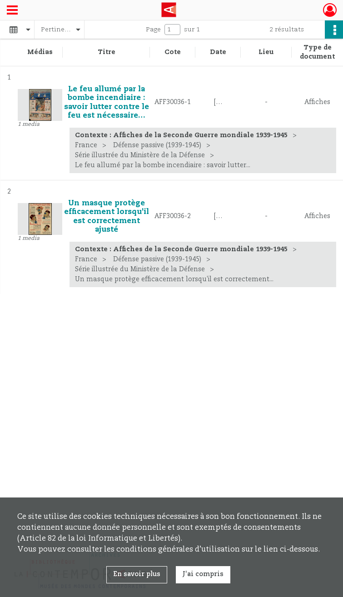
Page (153, 29)
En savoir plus (136, 574)
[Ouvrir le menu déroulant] (12, 10)
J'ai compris (203, 574)
